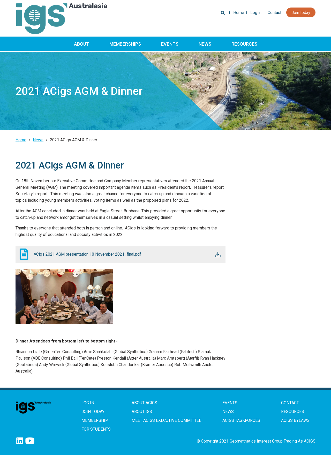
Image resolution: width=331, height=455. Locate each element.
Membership (94, 420)
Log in (255, 12)
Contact (274, 12)
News (205, 44)
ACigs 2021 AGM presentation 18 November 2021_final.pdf (87, 254)
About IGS (142, 411)
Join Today (92, 411)
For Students (96, 429)
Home (238, 12)
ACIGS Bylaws (295, 420)
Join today (300, 12)
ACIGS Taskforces (241, 420)
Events (169, 44)
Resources (244, 44)
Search (222, 14)
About (81, 44)
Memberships (125, 44)
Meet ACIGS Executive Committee (166, 420)
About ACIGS (144, 402)
